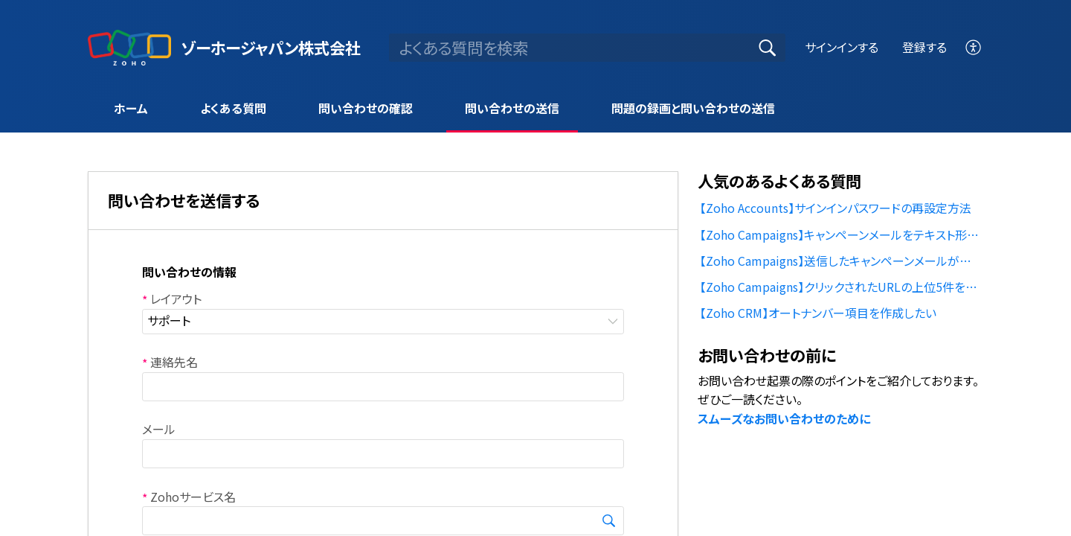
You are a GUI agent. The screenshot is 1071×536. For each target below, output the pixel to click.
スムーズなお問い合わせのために (784, 418)
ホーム (131, 108)
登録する (924, 47)
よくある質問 (233, 108)
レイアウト (171, 298)
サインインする (841, 47)
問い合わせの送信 (512, 108)
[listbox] (383, 321)
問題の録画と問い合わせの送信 (693, 108)
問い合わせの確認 (365, 108)
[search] (587, 48)
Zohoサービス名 (188, 496)
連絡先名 (169, 362)
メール (159, 429)
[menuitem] (974, 47)
